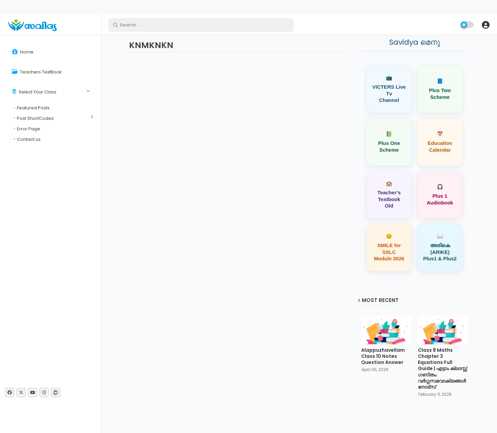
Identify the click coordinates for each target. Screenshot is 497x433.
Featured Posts (33, 108)
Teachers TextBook (37, 72)
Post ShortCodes (35, 118)
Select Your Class (34, 92)
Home (22, 52)
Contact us (29, 139)
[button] (485, 24)
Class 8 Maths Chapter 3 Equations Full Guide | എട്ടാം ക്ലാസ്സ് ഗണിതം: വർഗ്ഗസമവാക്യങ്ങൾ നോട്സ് (442, 368)
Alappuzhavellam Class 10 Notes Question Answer (383, 356)
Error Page (28, 129)
